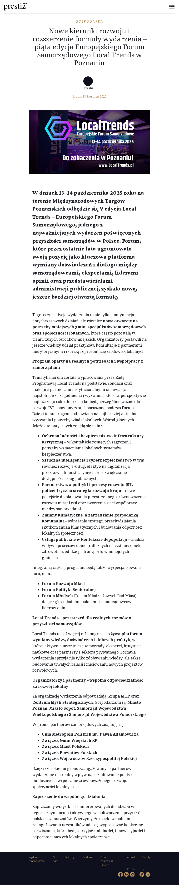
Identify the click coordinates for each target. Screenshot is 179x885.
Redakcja (70, 857)
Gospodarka (89, 21)
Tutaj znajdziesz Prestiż (106, 861)
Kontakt (130, 857)
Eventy (146, 857)
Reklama (88, 857)
